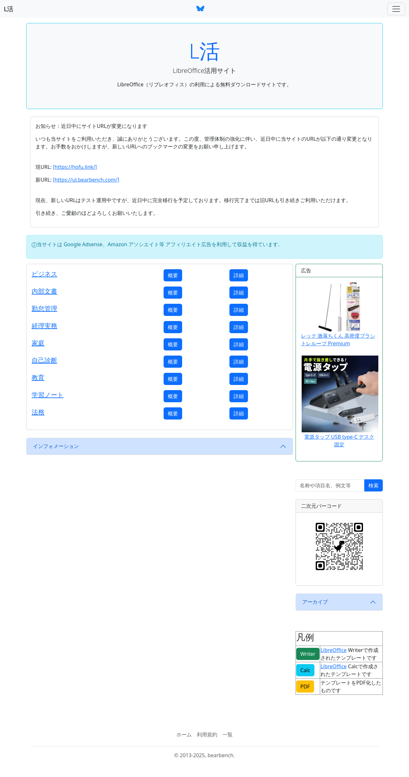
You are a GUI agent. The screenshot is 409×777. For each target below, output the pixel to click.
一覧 (227, 734)
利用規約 (207, 734)
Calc (305, 670)
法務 (38, 412)
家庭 (38, 343)
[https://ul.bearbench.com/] (86, 179)
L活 (8, 8)
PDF (305, 686)
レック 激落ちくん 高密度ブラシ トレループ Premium (338, 314)
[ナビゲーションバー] (396, 9)
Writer (307, 653)
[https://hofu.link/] (75, 166)
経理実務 (44, 325)
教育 (38, 377)
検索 (373, 485)
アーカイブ (315, 601)
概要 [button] (173, 275)
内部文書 (44, 291)
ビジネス (44, 274)
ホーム (184, 734)
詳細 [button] (239, 275)
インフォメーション (56, 446)
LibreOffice (333, 650)
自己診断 (44, 360)
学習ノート (48, 394)
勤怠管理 (44, 308)
